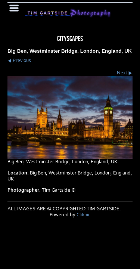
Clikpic (83, 215)
